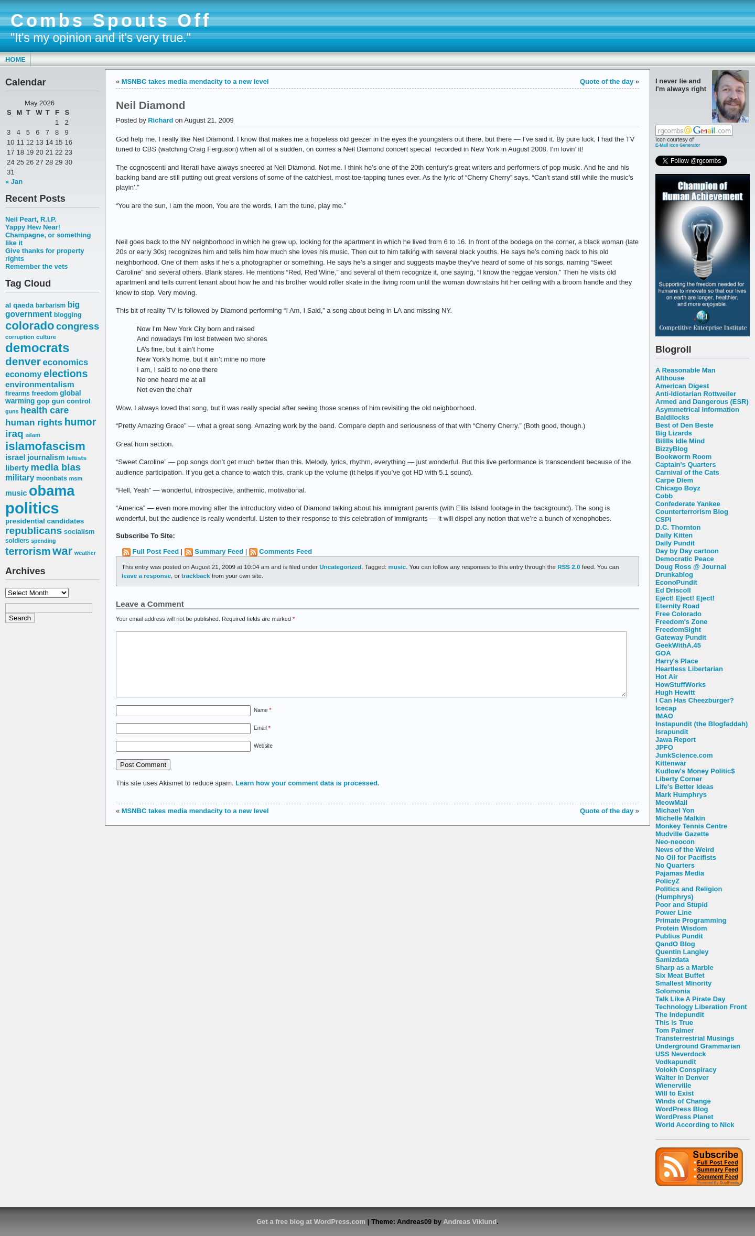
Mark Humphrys (681, 795)
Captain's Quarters (685, 464)
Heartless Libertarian (689, 669)
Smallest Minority (683, 983)
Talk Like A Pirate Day (690, 999)
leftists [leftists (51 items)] (77, 457)
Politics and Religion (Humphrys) (688, 893)
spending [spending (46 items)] (43, 541)
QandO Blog (675, 944)
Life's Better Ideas (684, 787)
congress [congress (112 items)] (77, 326)
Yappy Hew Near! (32, 227)
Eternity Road (677, 606)
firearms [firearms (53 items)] (17, 393)
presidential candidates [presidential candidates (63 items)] (44, 521)
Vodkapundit (675, 1062)
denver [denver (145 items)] (23, 361)
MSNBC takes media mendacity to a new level (195, 81)
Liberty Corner (678, 779)
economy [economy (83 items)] (23, 374)
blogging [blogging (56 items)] (68, 315)
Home (15, 59)
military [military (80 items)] (19, 477)
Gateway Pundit (680, 637)
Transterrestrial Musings (694, 1038)
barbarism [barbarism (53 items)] (51, 305)
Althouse (669, 378)
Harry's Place (676, 661)
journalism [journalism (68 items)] (46, 457)
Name (262, 723)
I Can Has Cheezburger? (694, 700)
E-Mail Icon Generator (677, 145)
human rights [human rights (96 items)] (33, 422)
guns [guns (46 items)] (11, 411)
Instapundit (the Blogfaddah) (701, 724)
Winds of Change (683, 1101)
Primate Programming (690, 920)
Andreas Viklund (470, 1222)
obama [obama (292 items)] (51, 491)
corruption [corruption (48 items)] (19, 337)
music (397, 566)
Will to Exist (674, 1093)
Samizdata (672, 960)
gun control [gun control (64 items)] (70, 401)
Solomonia (672, 991)
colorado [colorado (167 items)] (30, 325)
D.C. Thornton (677, 527)
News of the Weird (684, 850)
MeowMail (671, 802)
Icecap (665, 708)
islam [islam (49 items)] (32, 435)
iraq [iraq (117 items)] (14, 433)
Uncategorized (340, 566)
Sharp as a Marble (684, 967)
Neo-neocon (675, 842)
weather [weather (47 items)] (85, 553)
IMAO (664, 716)
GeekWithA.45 (678, 645)
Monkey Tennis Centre (691, 826)
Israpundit (671, 732)
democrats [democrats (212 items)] (37, 348)
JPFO (664, 747)
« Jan (14, 181)
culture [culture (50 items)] (46, 337)
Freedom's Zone (681, 622)
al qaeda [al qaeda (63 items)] (19, 305)
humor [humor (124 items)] (80, 422)
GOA (663, 653)
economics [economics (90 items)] (66, 362)
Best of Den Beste (684, 425)
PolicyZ (667, 881)
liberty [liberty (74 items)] (17, 467)
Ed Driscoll (673, 590)
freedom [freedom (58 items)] (44, 393)
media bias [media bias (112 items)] (56, 467)
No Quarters (675, 865)
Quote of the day (606, 81)
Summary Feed (219, 551)
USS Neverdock (680, 1054)
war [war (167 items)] (62, 550)
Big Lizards (673, 433)
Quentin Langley (681, 952)
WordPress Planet (684, 1117)
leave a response (146, 575)
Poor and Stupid (681, 905)
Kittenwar (670, 763)
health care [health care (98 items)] (44, 410)
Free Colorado (678, 614)
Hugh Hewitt (675, 692)
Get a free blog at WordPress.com (310, 1222)
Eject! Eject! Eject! (685, 598)
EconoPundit (676, 582)
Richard (160, 120)
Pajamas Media (679, 873)
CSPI (663, 519)
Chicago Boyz (677, 488)
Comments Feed (285, 551)
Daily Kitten (674, 535)
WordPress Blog (681, 1109)
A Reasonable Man (685, 370)
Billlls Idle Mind (680, 441)
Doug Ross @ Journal (690, 567)
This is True (674, 1022)
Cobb (664, 496)
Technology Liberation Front (701, 1007)
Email (262, 740)
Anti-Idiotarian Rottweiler (695, 394)
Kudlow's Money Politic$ (695, 771)
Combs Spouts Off (110, 20)
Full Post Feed (156, 551)
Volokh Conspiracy (685, 1070)
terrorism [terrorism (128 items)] (27, 551)
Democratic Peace (684, 559)
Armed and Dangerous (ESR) (702, 402)
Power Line (673, 912)
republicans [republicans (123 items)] (33, 530)
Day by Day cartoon (687, 551)
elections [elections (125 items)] (66, 373)
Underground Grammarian (697, 1046)
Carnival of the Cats (687, 472)
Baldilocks (672, 417)
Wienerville (673, 1085)
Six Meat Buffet (680, 975)
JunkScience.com (684, 755)
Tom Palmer (674, 1030)
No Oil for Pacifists (685, 857)
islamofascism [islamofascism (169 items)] (45, 446)
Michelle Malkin (680, 818)
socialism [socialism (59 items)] (79, 531)
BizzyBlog (671, 449)
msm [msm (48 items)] (75, 478)
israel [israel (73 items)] (15, 457)
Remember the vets (36, 266)
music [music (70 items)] (16, 493)
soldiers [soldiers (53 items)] (17, 540)
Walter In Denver (682, 1077)
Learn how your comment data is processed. (307, 796)
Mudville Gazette (682, 834)
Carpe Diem (674, 480)
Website (263, 758)
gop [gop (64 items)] (43, 401)
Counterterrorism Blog (691, 512)
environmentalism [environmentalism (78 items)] (39, 384)
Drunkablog (674, 574)
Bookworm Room (683, 457)
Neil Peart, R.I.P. (31, 219)
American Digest (682, 386)
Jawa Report (675, 739)
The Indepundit (679, 1015)
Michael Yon (674, 810)
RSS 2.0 (568, 566)
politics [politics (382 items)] (32, 508)
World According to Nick (694, 1125)
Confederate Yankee (687, 504)
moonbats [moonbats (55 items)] (51, 478)
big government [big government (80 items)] (42, 309)
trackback (195, 575)
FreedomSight (678, 629)
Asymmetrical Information (697, 409)
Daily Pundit (675, 543)
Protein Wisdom (681, 928)
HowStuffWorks (680, 684)
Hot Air (666, 677)
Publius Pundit (679, 936)
